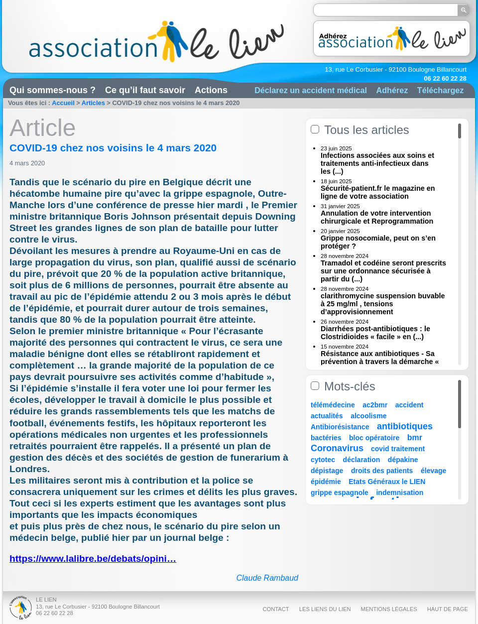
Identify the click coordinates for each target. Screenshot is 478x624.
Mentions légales (389, 609)
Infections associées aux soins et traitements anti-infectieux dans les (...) (377, 163)
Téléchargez (440, 90)
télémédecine (333, 405)
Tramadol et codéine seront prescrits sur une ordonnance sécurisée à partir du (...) (383, 271)
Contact (275, 609)
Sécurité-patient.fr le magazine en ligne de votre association (378, 192)
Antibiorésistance (340, 427)
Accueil (63, 103)
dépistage (327, 471)
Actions (211, 90)
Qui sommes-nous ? (52, 90)
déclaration (361, 460)
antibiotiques (405, 426)
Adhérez (392, 90)
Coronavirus (338, 448)
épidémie (326, 482)
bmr (414, 437)
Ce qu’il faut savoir (145, 90)
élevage (433, 471)
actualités (327, 416)
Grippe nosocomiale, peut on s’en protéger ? (378, 242)
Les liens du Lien (325, 609)
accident (409, 405)
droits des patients (382, 471)
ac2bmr (374, 405)
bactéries (326, 438)
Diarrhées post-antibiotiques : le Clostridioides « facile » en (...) (375, 333)
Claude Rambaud (267, 578)
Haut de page (447, 609)
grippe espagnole (339, 493)
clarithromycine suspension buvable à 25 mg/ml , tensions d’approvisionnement (383, 304)
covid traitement (398, 449)
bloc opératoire (374, 438)
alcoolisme (368, 416)
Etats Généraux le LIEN (387, 482)
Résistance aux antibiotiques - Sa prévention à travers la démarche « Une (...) (380, 362)
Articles (93, 103)
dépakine (403, 460)
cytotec (323, 460)
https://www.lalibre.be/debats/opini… (92, 558)
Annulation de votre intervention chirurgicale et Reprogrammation (377, 217)
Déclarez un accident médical (310, 90)
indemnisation (399, 493)
